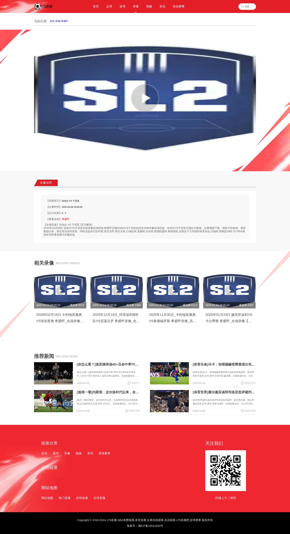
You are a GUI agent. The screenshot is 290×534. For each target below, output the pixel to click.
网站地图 (47, 498)
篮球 (56, 453)
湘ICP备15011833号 (150, 525)
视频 (79, 453)
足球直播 (99, 498)
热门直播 (64, 498)
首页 (52, 21)
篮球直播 (82, 498)
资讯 (90, 453)
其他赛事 (104, 453)
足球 (44, 453)
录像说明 (46, 182)
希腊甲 (64, 21)
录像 (57, 21)
